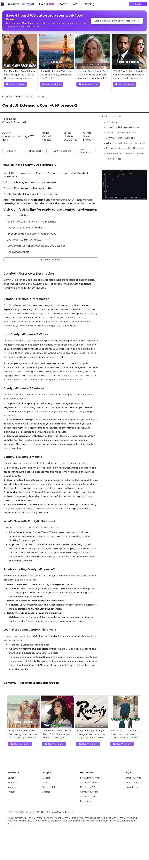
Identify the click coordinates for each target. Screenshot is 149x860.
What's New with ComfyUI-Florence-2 (125, 143)
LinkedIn (12, 778)
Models (63, 4)
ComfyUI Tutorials (89, 791)
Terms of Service (133, 778)
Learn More (86, 801)
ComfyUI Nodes (88, 796)
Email (45, 782)
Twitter (11, 791)
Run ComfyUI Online (51, 259)
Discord (46, 778)
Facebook (13, 782)
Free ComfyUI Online (91, 778)
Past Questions (88, 151)
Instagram (13, 787)
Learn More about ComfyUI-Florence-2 (126, 153)
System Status (49, 787)
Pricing (90, 4)
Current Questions (62, 151)
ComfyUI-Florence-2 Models (120, 138)
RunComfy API (88, 787)
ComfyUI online (70, 818)
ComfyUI (28, 4)
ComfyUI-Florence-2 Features (121, 132)
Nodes (18, 96)
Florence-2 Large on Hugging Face (29, 644)
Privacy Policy (132, 782)
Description (112, 122)
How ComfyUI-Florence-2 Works (122, 127)
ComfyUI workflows (127, 818)
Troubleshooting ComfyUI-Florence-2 (125, 148)
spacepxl (7, 136)
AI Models (65, 820)
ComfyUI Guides (88, 782)
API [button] (76, 4)
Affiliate (46, 791)
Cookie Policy (131, 787)
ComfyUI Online (23, 209)
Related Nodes (113, 158)
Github (11, 151)
